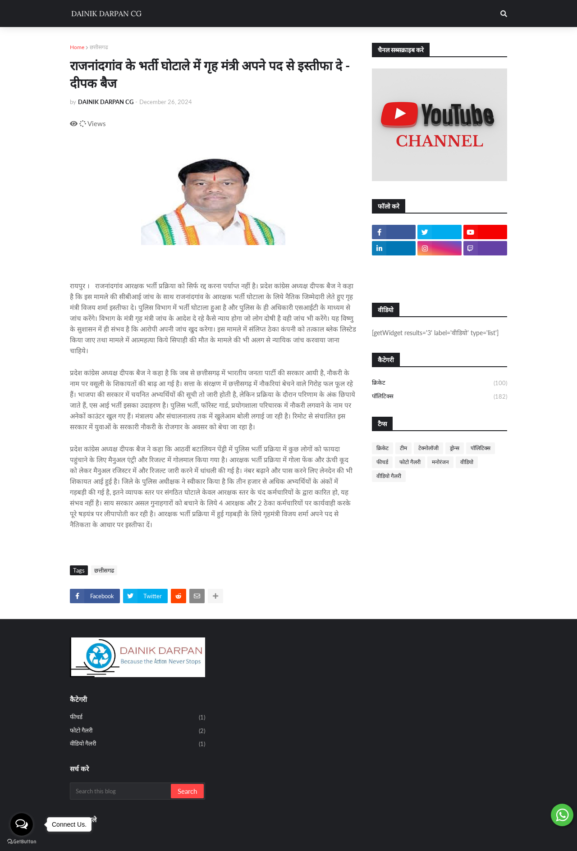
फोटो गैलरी (410, 462)
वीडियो (466, 462)
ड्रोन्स (454, 448)
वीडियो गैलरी (388, 476)
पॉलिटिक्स (439, 396)
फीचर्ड (382, 462)
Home (77, 47)
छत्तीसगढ (99, 47)
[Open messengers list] (21, 824)
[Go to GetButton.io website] (21, 842)
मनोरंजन (440, 462)
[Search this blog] (121, 791)
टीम (403, 448)
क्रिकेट (439, 383)
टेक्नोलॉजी (428, 448)
